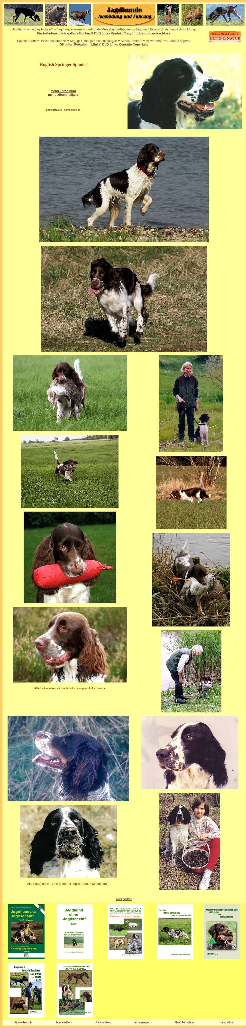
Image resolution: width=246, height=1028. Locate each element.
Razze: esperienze (53, 41)
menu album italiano (63, 94)
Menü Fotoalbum (184, 1022)
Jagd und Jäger (146, 29)
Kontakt (117, 33)
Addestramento (131, 41)
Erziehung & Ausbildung (178, 29)
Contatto (125, 44)
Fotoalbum (82, 44)
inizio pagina (141, 1022)
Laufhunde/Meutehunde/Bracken (109, 29)
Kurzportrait (124, 899)
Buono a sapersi (178, 41)
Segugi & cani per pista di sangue (93, 41)
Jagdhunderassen (69, 29)
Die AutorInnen (48, 33)
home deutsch (72, 110)
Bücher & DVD (90, 33)
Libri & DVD (100, 44)
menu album (227, 1022)
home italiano (54, 110)
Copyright (140, 44)
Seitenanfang (103, 1022)
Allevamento (155, 41)
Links (106, 33)
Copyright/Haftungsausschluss (147, 33)
